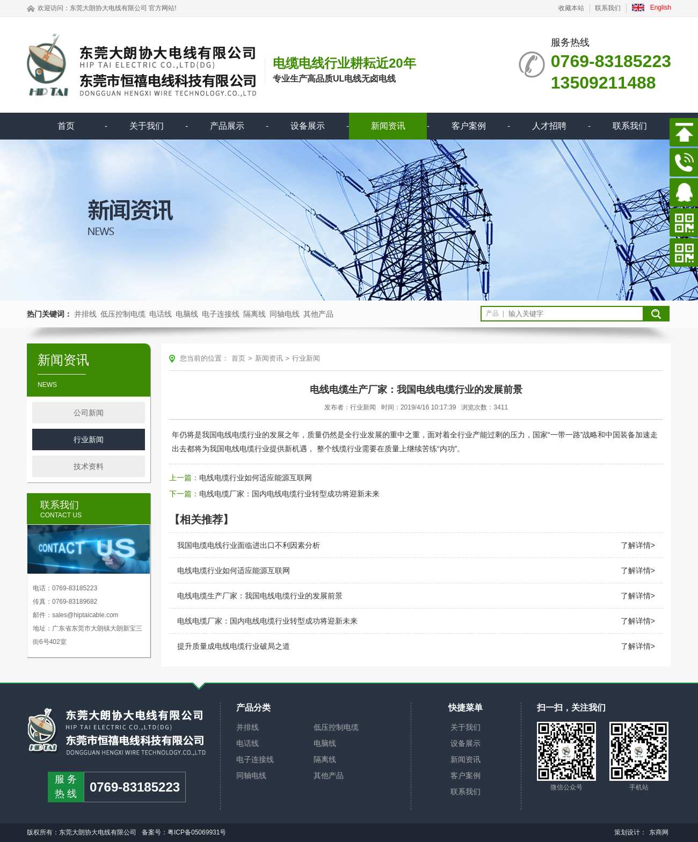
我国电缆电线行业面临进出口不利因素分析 (248, 545)
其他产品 (318, 314)
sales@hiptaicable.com (85, 615)
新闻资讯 (388, 125)
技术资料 (89, 466)
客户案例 (469, 125)
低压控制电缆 (123, 314)
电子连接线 (220, 314)
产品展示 (227, 125)
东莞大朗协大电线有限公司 (108, 8)
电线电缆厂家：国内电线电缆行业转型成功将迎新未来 (289, 493)
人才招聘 (549, 125)
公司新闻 (89, 412)
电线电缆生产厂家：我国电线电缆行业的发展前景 (260, 595)
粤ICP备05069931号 (197, 832)
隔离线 (254, 314)
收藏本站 (571, 8)
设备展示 (307, 125)
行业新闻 (89, 439)
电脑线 (187, 314)
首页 (66, 125)
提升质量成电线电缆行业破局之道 (233, 646)
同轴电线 (285, 314)
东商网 (658, 832)
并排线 (85, 314)
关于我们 (146, 125)
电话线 (160, 314)
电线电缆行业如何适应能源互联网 (255, 477)
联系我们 (608, 8)
